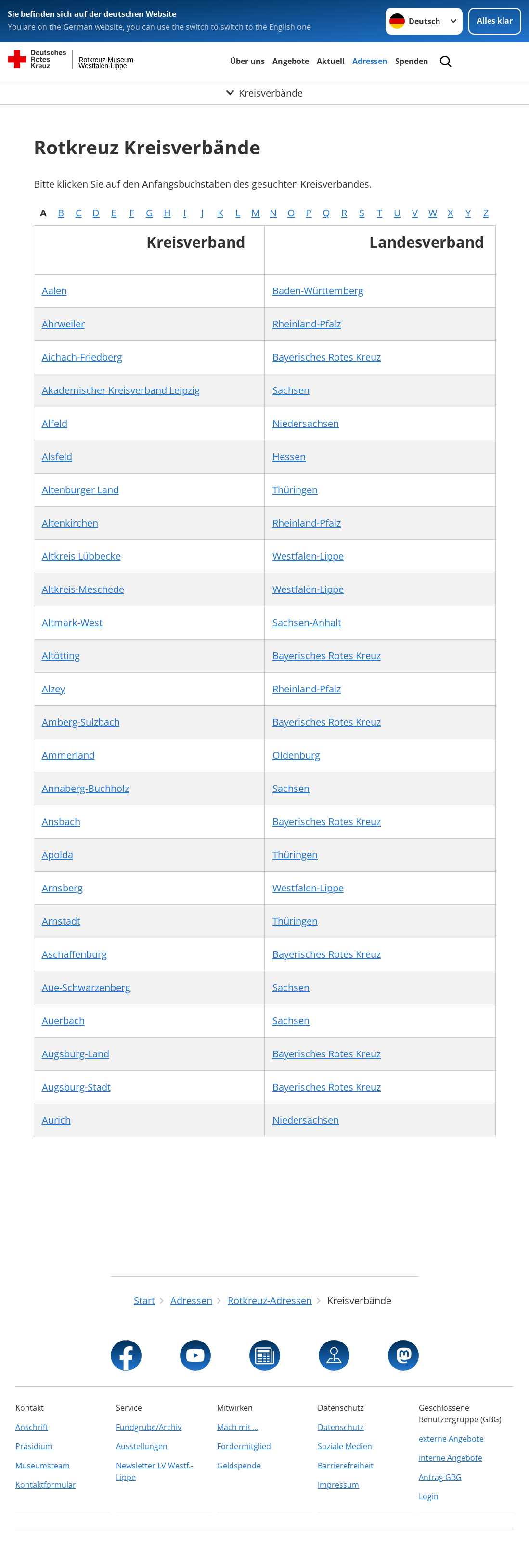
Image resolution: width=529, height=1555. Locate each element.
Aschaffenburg (74, 954)
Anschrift (31, 1427)
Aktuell (331, 61)
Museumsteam (42, 1465)
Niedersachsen (305, 423)
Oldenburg (296, 755)
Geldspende (239, 1465)
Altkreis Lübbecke (81, 556)
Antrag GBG (440, 1477)
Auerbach (63, 1020)
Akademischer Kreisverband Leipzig (121, 390)
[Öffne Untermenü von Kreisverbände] (264, 92)
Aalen (54, 290)
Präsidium (33, 1446)
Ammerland (68, 755)
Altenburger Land (80, 489)
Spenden (411, 61)
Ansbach (61, 821)
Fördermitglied (244, 1446)
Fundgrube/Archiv (148, 1427)
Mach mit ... (237, 1427)
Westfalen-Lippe (308, 556)
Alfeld (54, 423)
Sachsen (291, 390)
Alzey (53, 688)
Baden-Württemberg (317, 290)
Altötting (61, 655)
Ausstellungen (142, 1446)
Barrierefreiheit (346, 1465)
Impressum (338, 1485)
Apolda (57, 854)
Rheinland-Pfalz (306, 323)
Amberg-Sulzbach (81, 721)
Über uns (247, 61)
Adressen (369, 61)
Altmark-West (72, 622)
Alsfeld (57, 456)
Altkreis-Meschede (83, 589)
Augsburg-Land (75, 1053)
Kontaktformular (45, 1485)
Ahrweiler (63, 323)
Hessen (289, 456)
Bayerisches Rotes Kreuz (326, 357)
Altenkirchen (70, 522)
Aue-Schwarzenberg (86, 987)
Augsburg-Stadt (76, 1086)
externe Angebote (451, 1438)
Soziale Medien (345, 1446)
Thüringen (295, 489)
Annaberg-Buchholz (85, 788)
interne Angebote (450, 1458)
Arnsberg (62, 887)
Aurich (56, 1120)
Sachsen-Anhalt (306, 622)
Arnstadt (61, 921)
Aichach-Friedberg (82, 357)
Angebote (290, 61)
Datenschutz (341, 1427)
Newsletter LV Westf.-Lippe (154, 1471)
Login (429, 1496)
